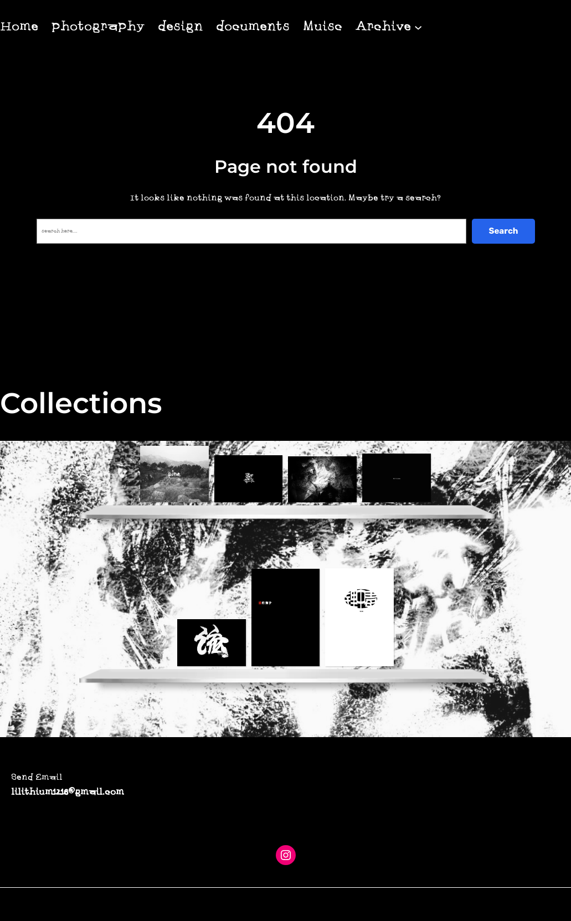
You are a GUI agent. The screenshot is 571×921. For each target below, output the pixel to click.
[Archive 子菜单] (418, 26)
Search (503, 231)
